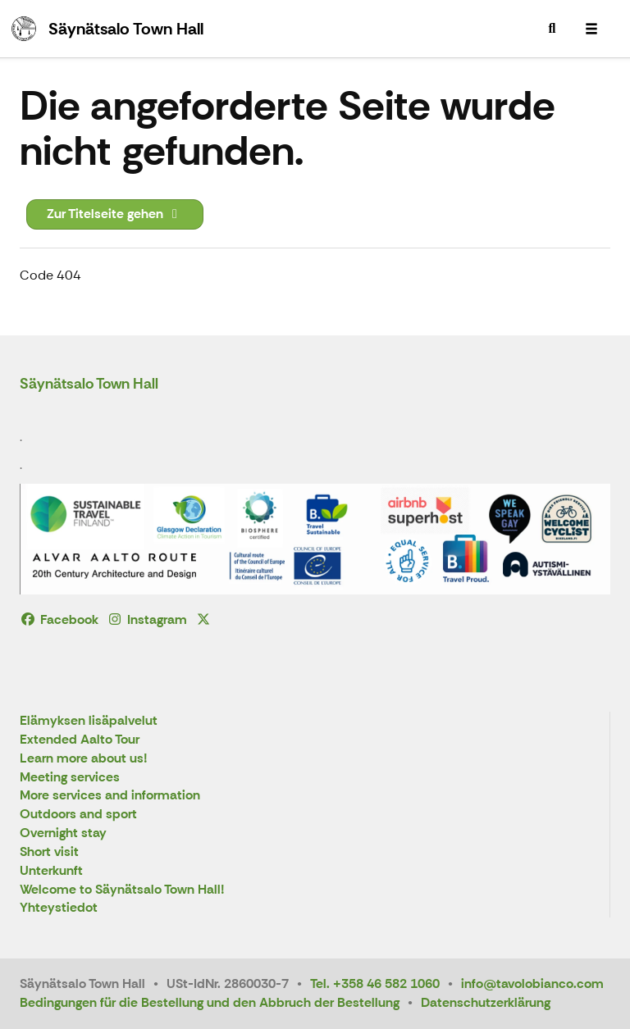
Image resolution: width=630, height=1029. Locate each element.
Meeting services (70, 777)
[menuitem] (552, 28)
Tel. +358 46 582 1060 (375, 983)
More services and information (110, 796)
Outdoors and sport (78, 814)
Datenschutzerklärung (485, 1002)
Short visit (49, 852)
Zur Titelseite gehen (115, 213)
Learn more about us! (84, 759)
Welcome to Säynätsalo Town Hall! (122, 890)
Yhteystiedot (59, 908)
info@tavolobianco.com (532, 983)
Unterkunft (51, 871)
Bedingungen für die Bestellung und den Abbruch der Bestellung (209, 1002)
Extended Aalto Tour (79, 740)
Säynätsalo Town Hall (89, 384)
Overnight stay (63, 833)
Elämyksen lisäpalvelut (89, 721)
